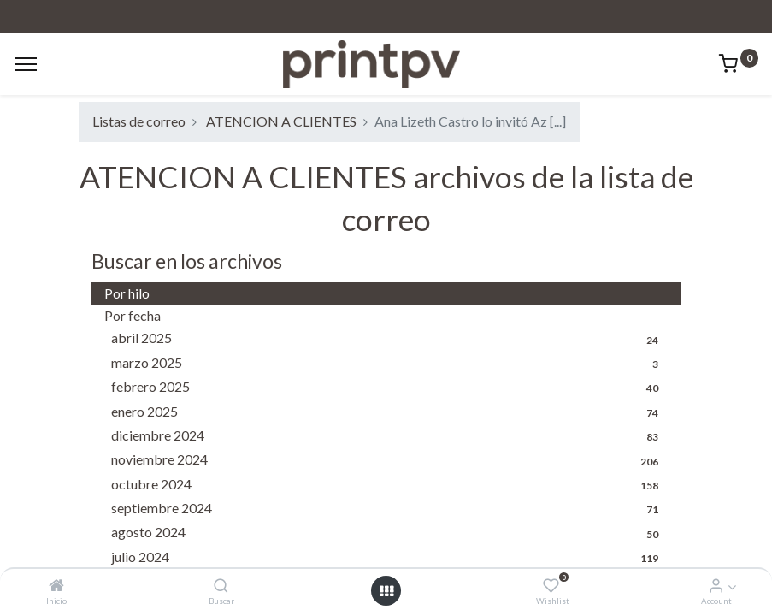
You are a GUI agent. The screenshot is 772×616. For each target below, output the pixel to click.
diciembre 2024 (390, 436)
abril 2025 (390, 339)
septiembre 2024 (390, 509)
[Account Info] (716, 586)
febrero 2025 (390, 387)
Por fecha (132, 315)
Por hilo (127, 293)
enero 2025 (390, 412)
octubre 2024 (390, 485)
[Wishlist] (551, 586)
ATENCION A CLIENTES (281, 121)
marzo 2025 (390, 363)
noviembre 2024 (390, 460)
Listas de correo (139, 121)
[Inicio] (56, 586)
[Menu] (26, 64)
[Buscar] (221, 586)
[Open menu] (386, 591)
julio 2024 (390, 558)
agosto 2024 (390, 533)
